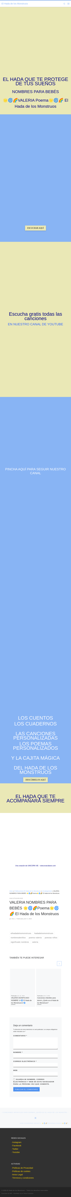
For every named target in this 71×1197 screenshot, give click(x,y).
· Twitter (14, 1149)
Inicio (11, 891)
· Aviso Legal (17, 1175)
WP (11, 1193)
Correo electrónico (25, 1061)
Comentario (20, 1036)
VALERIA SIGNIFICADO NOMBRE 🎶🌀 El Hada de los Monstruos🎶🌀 (21, 1000)
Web (15, 1070)
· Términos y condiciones (22, 1178)
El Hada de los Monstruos (16, 1190)
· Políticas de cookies (20, 1171)
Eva (13, 919)
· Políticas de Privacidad (22, 1168)
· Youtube (15, 1152)
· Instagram (16, 1142)
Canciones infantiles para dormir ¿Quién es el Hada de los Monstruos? (47, 1000)
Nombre (18, 1052)
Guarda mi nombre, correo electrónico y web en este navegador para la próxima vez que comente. (33, 1081)
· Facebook (16, 1146)
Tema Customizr (29, 1193)
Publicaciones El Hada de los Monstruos (28, 891)
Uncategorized (47, 891)
